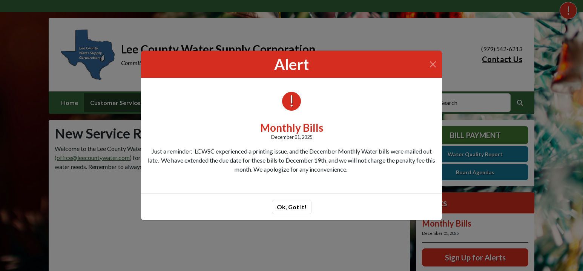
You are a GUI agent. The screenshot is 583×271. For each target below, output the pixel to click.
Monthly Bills (291, 127)
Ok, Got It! (292, 206)
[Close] (433, 64)
